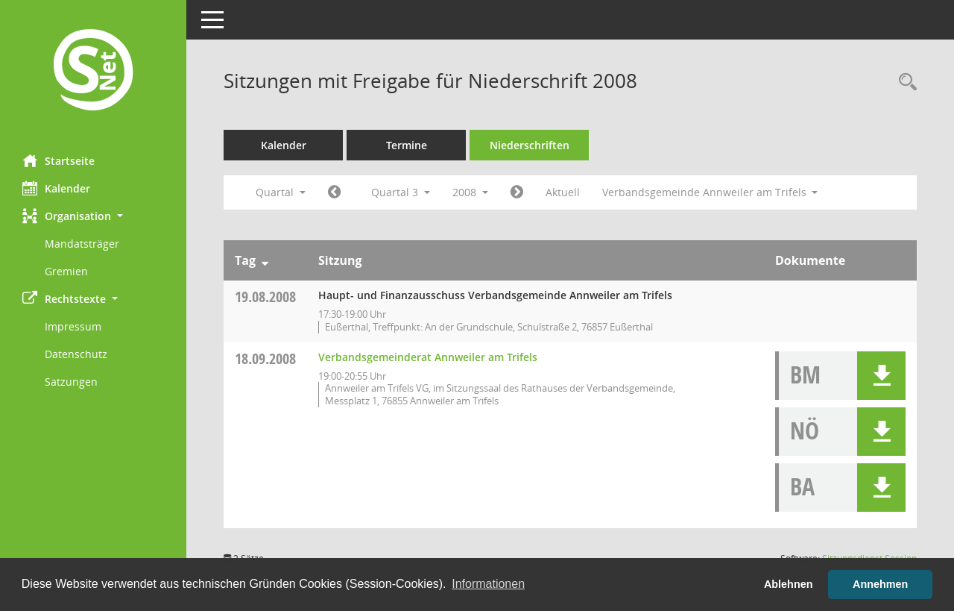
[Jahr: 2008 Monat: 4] (334, 192)
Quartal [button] (281, 192)
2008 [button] (470, 192)
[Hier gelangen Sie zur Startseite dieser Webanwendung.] (93, 71)
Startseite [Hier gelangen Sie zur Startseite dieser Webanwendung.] (58, 160)
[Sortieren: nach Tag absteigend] (265, 260)
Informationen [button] (488, 583)
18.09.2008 (265, 358)
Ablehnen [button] (788, 584)
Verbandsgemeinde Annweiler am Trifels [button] (710, 192)
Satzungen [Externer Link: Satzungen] (71, 382)
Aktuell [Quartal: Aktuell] (563, 192)
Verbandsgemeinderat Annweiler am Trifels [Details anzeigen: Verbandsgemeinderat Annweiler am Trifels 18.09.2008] (427, 357)
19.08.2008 (265, 296)
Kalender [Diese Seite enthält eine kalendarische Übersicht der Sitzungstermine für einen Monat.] (56, 188)
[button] (93, 216)
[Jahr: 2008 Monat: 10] (516, 192)
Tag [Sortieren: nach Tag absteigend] (245, 260)
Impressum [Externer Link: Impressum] (73, 326)
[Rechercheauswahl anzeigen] (904, 82)
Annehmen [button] (880, 584)
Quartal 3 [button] (400, 192)
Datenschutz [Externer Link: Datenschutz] (76, 354)
